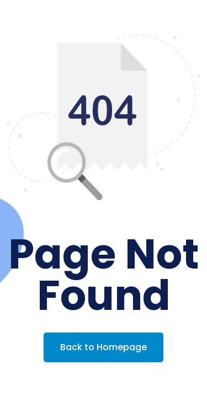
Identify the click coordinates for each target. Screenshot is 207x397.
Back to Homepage (103, 347)
